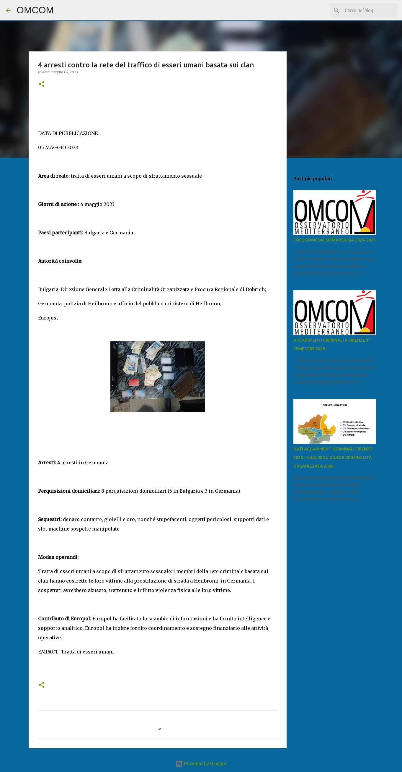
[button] (41, 84)
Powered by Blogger (201, 763)
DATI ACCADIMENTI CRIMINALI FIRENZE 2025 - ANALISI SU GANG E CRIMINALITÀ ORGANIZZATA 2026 (332, 457)
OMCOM (35, 10)
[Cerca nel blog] (366, 10)
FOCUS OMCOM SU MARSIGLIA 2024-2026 (334, 240)
